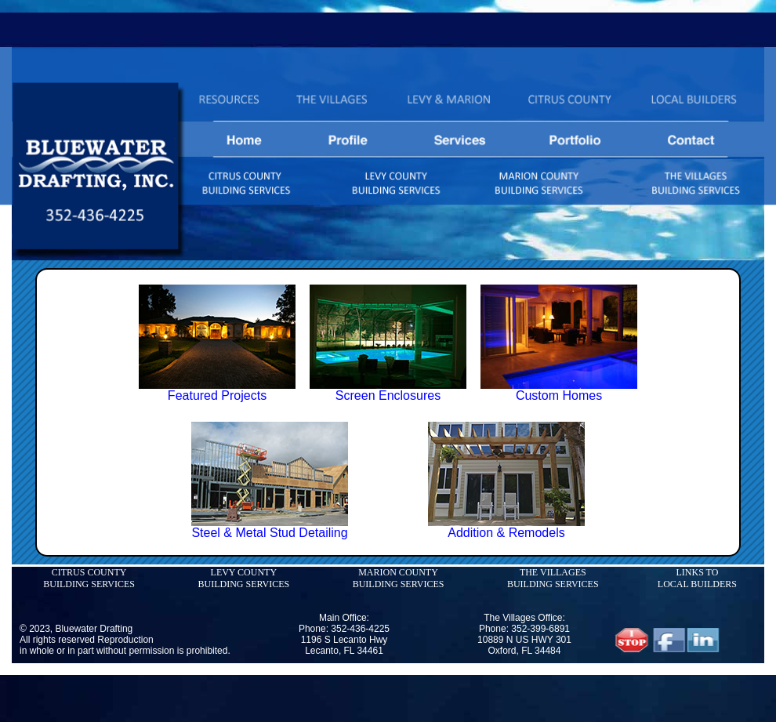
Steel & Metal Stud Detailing (269, 532)
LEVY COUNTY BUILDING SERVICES (243, 578)
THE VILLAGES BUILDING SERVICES (553, 578)
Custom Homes (559, 395)
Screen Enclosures (388, 395)
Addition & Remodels (506, 532)
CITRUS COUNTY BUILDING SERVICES (89, 578)
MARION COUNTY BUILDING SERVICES (398, 578)
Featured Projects (217, 395)
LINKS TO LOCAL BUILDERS (697, 578)
